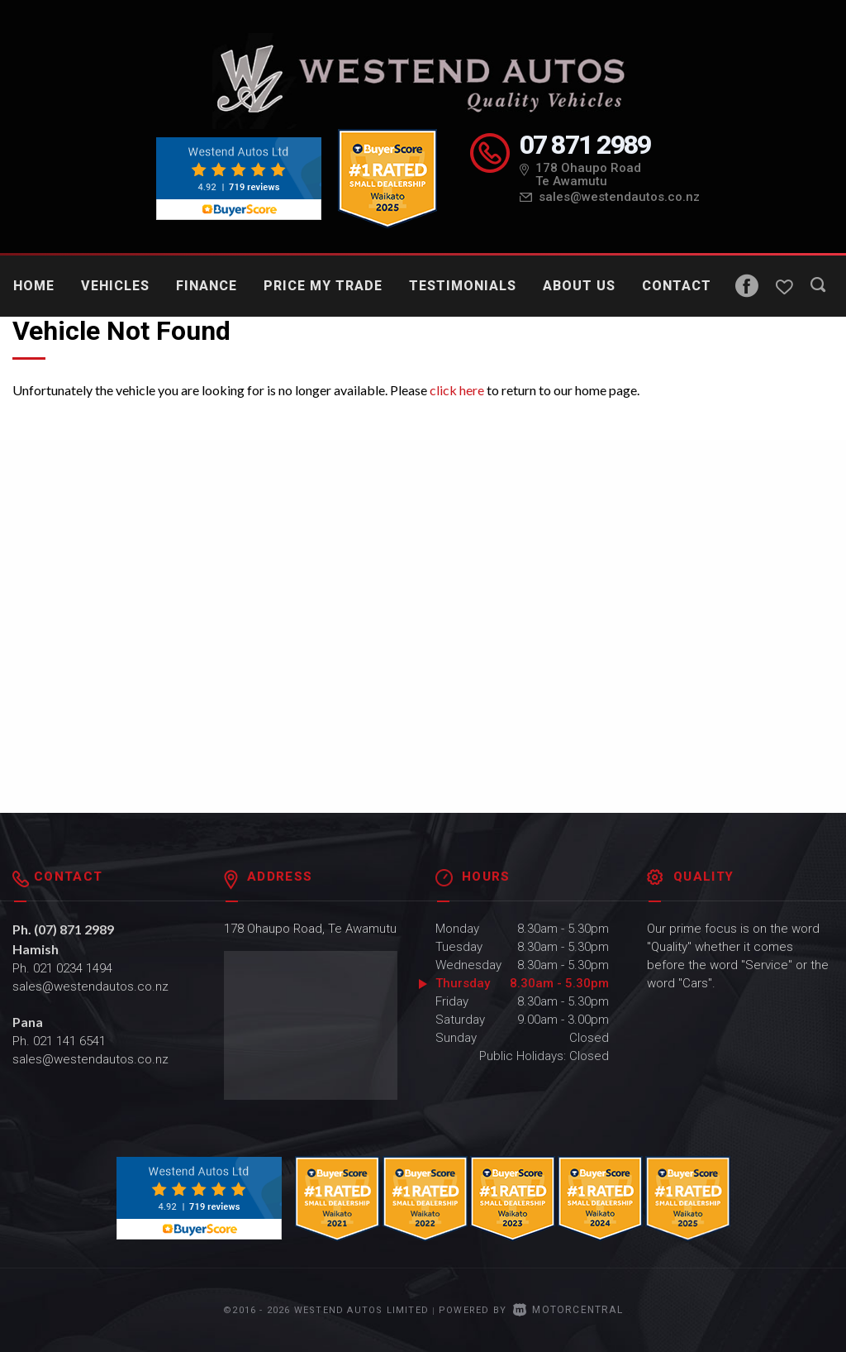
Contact (676, 286)
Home (34, 286)
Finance (206, 286)
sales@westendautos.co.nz (619, 196)
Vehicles (115, 286)
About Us (579, 286)
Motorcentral (568, 1310)
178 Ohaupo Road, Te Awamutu (310, 928)
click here (457, 390)
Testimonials (462, 286)
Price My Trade (323, 286)
